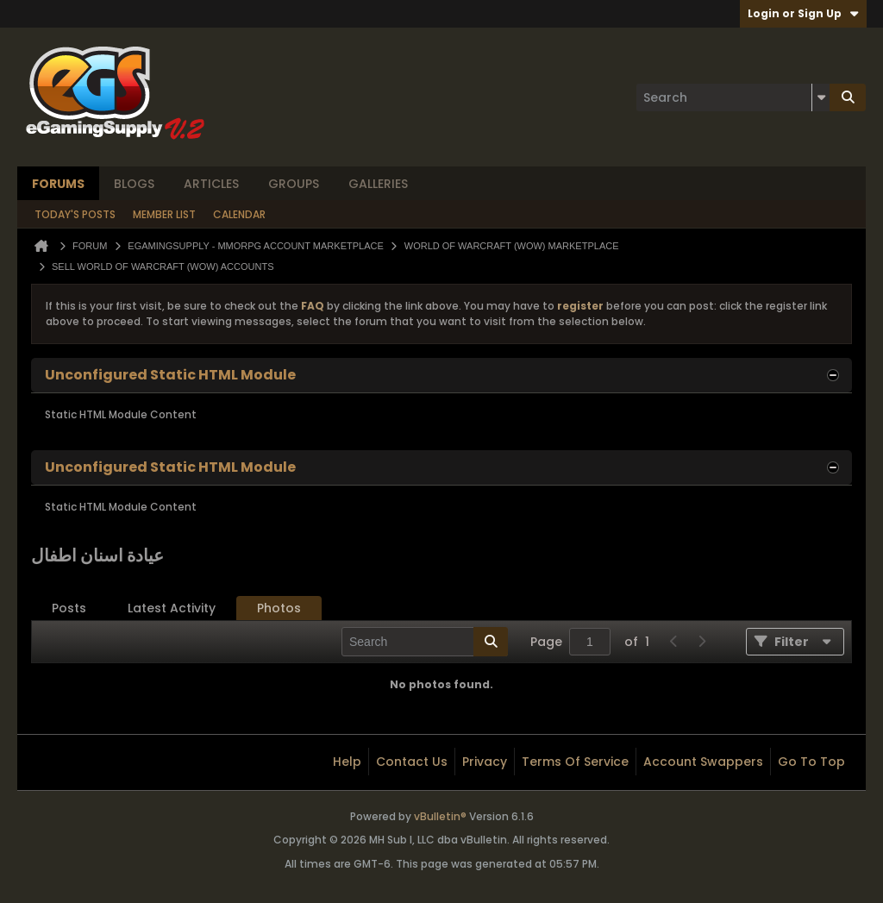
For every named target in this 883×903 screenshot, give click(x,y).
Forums (58, 183)
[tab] (69, 608)
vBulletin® (440, 816)
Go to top (811, 761)
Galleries (378, 183)
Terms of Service (575, 761)
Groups (293, 183)
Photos (279, 608)
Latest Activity (172, 608)
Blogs (134, 183)
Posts (69, 608)
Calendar (239, 214)
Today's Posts (75, 214)
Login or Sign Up (803, 13)
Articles (211, 183)
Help (347, 761)
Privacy (484, 761)
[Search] (733, 97)
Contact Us (412, 761)
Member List (164, 214)
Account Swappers (703, 761)
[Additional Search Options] (820, 97)
